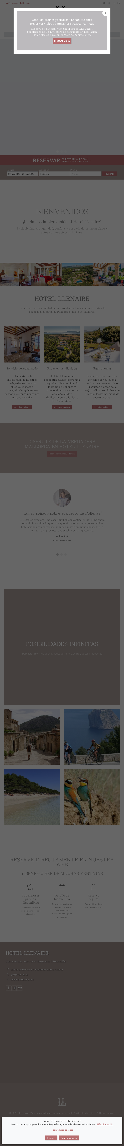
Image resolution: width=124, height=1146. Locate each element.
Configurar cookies (63, 1129)
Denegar (51, 1137)
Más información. (105, 1124)
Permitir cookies (69, 1137)
